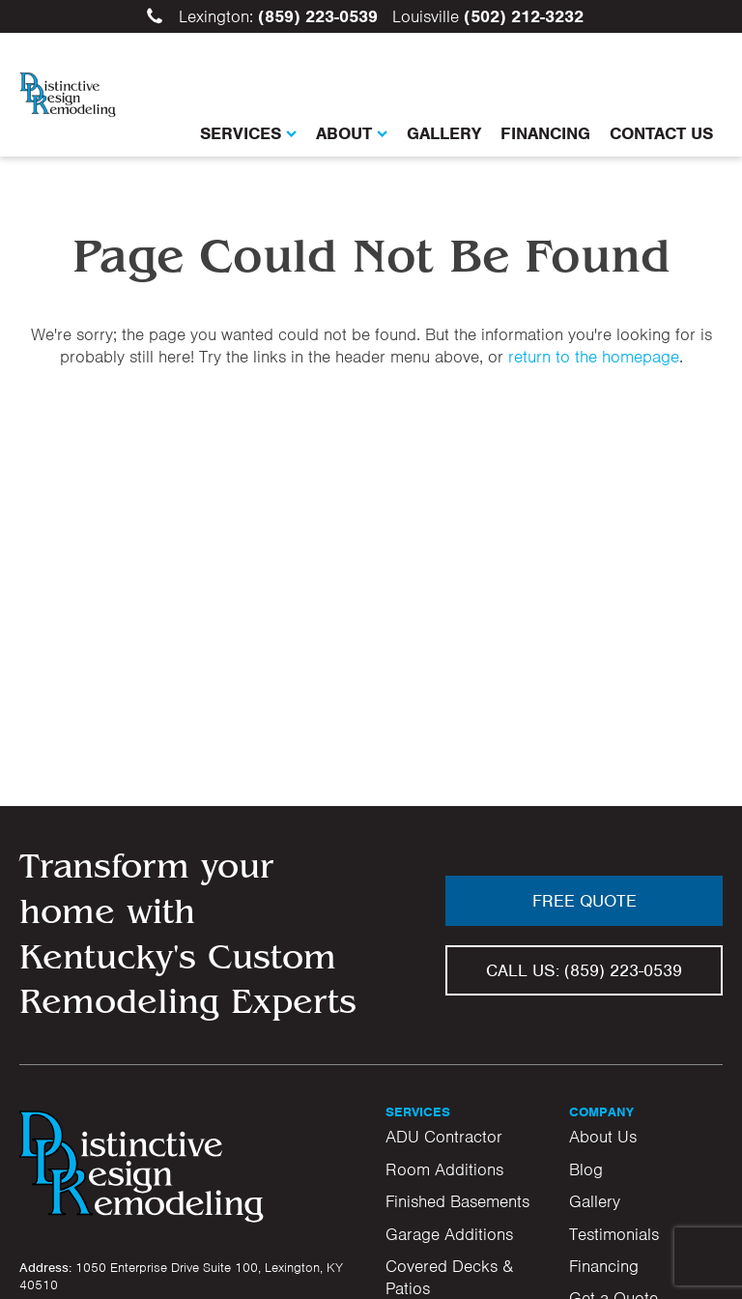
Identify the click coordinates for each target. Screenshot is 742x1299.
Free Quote (584, 900)
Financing (545, 133)
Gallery (444, 133)
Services (248, 133)
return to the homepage (593, 356)
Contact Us (661, 133)
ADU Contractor (443, 1136)
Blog (586, 1169)
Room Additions (444, 1169)
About (351, 133)
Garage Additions (449, 1234)
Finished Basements (457, 1201)
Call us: (584, 970)
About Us (603, 1136)
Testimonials (614, 1234)
